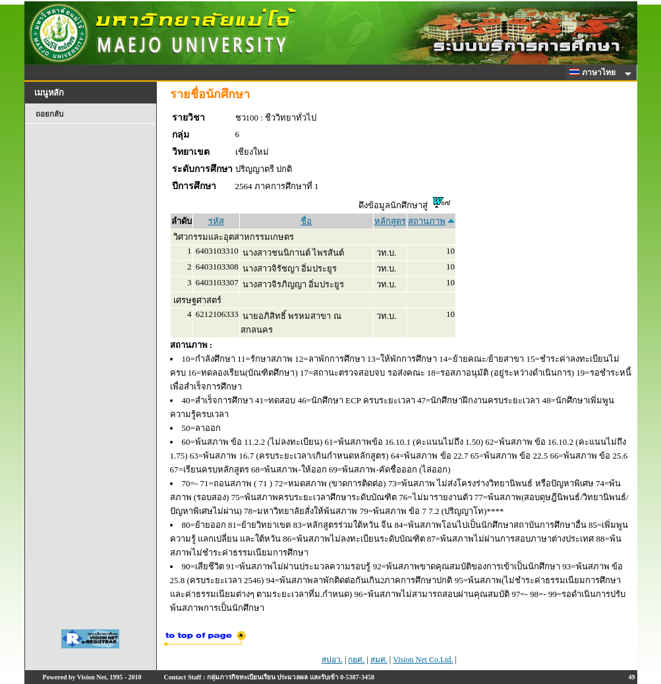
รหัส (216, 221)
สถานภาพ (426, 221)
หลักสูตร (390, 221)
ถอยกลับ (49, 114)
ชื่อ (306, 221)
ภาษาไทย (594, 72)
